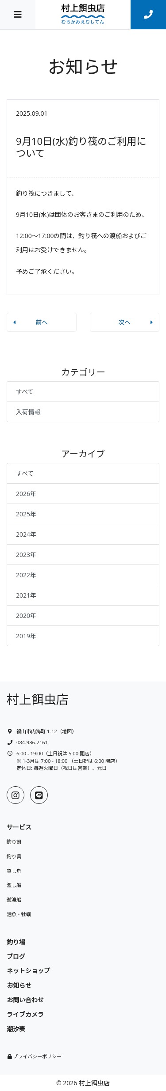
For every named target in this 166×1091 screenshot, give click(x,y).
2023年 (26, 554)
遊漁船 (14, 899)
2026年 (26, 493)
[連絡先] (148, 14)
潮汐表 (16, 1029)
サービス (19, 827)
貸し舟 (14, 870)
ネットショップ (28, 970)
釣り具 (14, 856)
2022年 (26, 575)
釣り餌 (14, 841)
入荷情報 (28, 412)
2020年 (26, 615)
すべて (25, 391)
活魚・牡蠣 (19, 914)
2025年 (26, 514)
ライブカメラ (25, 1014)
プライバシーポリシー (37, 1056)
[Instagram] (15, 795)
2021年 (26, 595)
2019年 (26, 636)
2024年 (26, 534)
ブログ (16, 956)
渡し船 (14, 885)
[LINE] (39, 795)
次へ (124, 322)
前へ (41, 322)
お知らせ (19, 985)
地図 (67, 731)
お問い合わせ (25, 1000)
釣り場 (16, 942)
